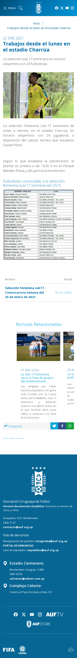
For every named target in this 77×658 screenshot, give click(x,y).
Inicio (36, 23)
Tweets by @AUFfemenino (13, 438)
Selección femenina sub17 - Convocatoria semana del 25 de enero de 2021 (25, 292)
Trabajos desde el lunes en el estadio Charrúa (38, 28)
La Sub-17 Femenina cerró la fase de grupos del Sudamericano (37, 378)
